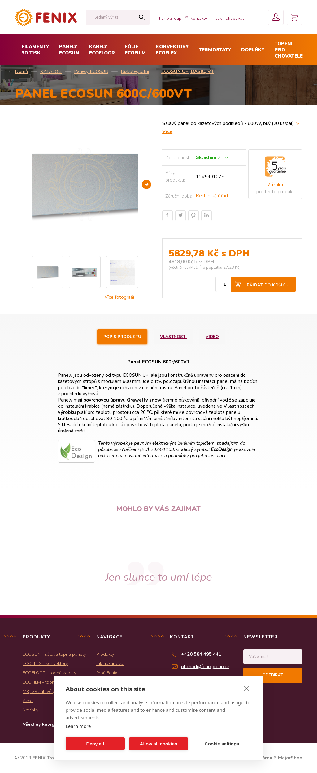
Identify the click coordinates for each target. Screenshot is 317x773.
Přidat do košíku (268, 285)
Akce (28, 701)
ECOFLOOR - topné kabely (49, 673)
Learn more (78, 726)
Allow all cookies (158, 743)
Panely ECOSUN (91, 71)
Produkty (105, 654)
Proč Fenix (106, 673)
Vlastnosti (173, 337)
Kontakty (198, 18)
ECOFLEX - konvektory (45, 663)
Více (167, 131)
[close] (246, 688)
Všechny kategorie (43, 724)
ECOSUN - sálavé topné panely (54, 654)
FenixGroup (170, 18)
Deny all (95, 743)
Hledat (142, 17)
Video (212, 337)
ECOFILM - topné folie (45, 682)
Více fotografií (119, 297)
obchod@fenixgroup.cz (205, 666)
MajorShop (290, 758)
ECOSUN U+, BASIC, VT (187, 71)
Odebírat (273, 675)
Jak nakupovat (230, 18)
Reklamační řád (212, 196)
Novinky (30, 710)
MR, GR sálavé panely (44, 691)
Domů (21, 71)
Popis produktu (122, 337)
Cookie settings (222, 743)
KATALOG (51, 71)
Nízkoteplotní (135, 71)
